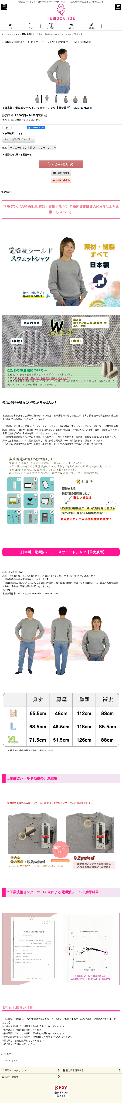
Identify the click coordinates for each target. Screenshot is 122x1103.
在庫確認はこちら (12, 133)
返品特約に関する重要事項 (16, 154)
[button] (4, 7)
